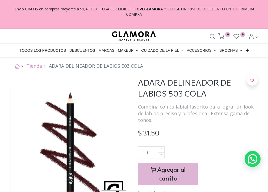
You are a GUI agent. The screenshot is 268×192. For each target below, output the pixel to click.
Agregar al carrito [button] (168, 173)
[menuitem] (43, 51)
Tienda (34, 66)
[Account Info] (253, 36)
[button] (247, 51)
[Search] (212, 36)
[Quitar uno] (161, 155)
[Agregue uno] (161, 149)
